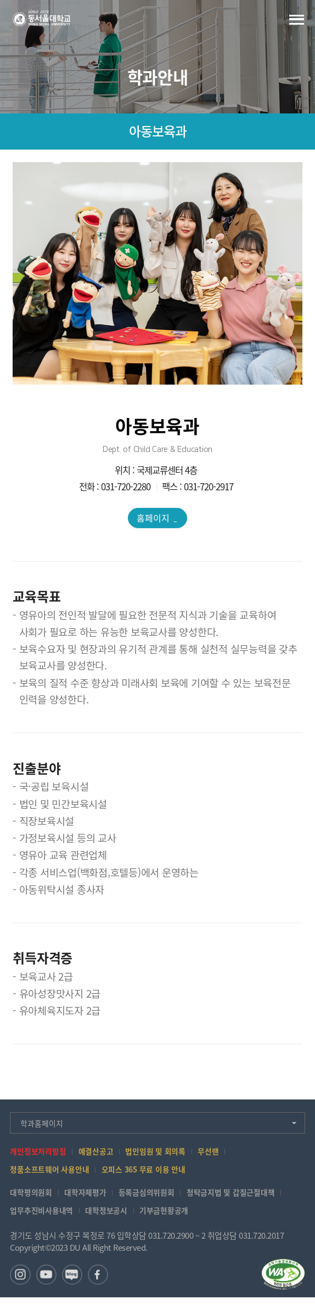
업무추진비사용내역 (44, 1216)
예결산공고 (102, 1154)
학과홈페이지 (44, 1125)
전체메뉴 (296, 20)
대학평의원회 (32, 1197)
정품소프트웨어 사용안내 (52, 1173)
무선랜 (220, 1154)
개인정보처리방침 (40, 1154)
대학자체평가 (90, 1197)
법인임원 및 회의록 (164, 1154)
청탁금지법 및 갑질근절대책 (245, 1197)
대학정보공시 (113, 1216)
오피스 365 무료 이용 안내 (153, 1173)
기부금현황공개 (174, 1216)
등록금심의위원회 (155, 1197)
